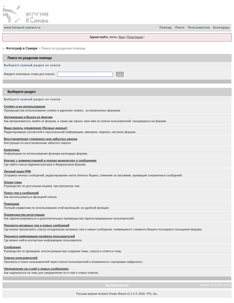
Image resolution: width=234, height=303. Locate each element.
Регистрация (134, 37)
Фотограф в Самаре (22, 48)
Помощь (165, 27)
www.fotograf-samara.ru (22, 27)
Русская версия (86, 293)
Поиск (179, 27)
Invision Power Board (112, 293)
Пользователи (199, 27)
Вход (122, 37)
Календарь (221, 27)
